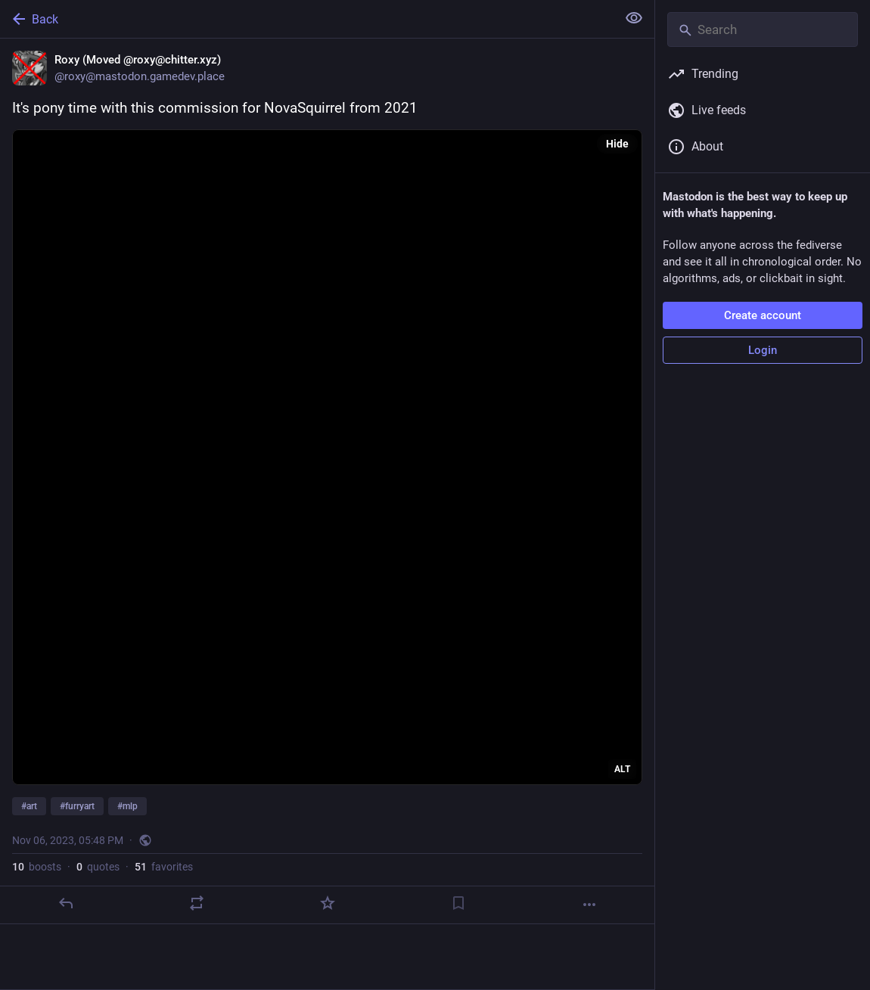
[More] (589, 904)
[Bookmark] (458, 903)
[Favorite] (327, 903)
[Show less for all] (634, 18)
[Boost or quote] (197, 903)
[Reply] (66, 903)
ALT (622, 769)
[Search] (762, 29)
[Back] (307, 19)
